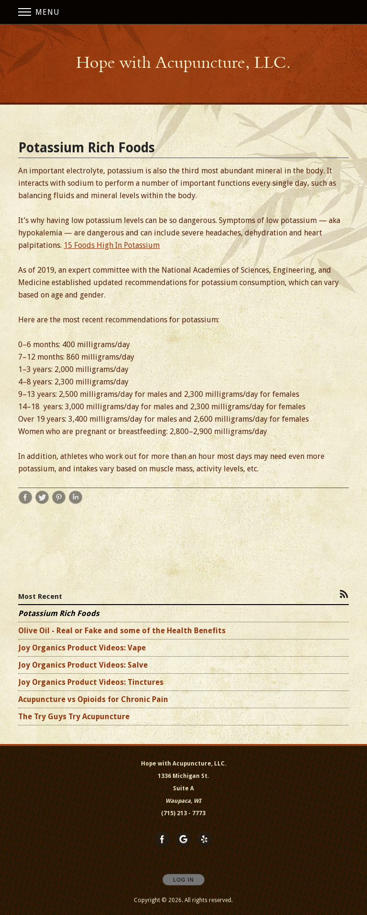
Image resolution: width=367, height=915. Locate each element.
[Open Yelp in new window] (204, 839)
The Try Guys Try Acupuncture (74, 716)
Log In (183, 880)
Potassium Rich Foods (58, 613)
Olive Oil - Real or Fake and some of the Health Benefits (122, 630)
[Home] (183, 62)
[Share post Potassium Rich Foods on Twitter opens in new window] (42, 502)
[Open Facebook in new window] (162, 839)
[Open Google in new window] (183, 839)
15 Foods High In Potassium (112, 245)
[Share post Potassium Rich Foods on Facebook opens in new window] (25, 502)
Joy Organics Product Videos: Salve (83, 665)
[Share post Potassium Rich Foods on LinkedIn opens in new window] (75, 502)
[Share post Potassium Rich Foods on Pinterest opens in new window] (59, 502)
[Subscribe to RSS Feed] (344, 593)
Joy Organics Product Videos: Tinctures (90, 682)
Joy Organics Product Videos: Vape (82, 647)
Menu (39, 12)
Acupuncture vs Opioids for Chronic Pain (93, 699)
